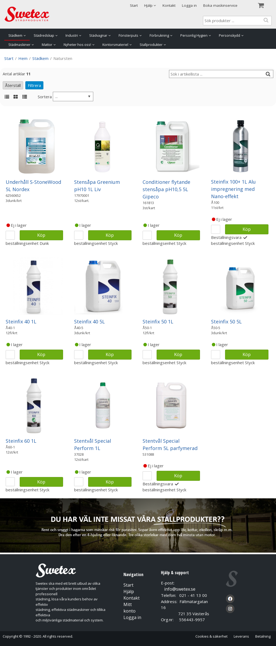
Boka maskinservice (220, 5)
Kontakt (169, 5)
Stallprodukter (151, 44)
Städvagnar (98, 35)
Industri (71, 35)
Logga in (189, 5)
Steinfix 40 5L (89, 321)
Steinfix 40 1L (21, 321)
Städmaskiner (19, 44)
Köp (41, 235)
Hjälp (128, 591)
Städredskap (44, 35)
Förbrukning (159, 35)
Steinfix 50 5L (226, 321)
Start (134, 5)
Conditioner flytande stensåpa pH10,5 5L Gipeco (166, 189)
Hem (22, 58)
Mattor (47, 44)
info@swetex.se (179, 589)
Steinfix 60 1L (21, 441)
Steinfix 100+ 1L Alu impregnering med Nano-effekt (233, 188)
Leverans (241, 636)
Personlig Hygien (194, 35)
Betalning (263, 636)
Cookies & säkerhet (211, 636)
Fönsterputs (128, 35)
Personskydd (229, 35)
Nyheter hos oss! (77, 44)
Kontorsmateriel (115, 44)
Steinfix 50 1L (158, 321)
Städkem (15, 35)
